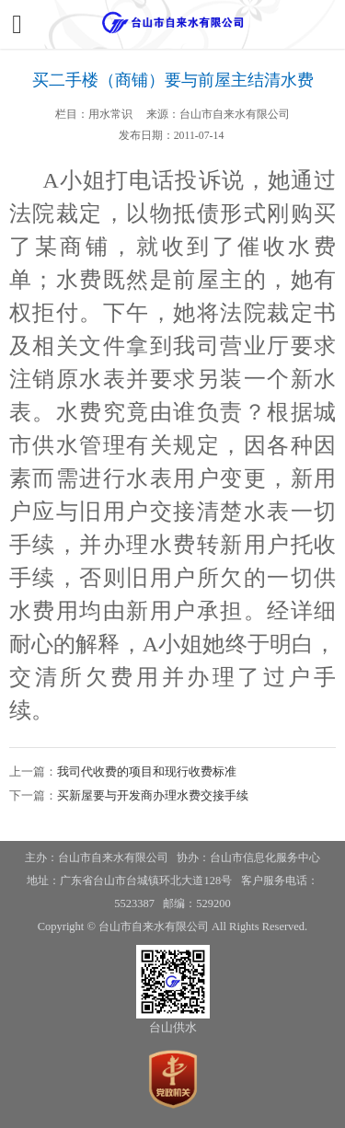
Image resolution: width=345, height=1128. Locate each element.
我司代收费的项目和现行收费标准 (146, 771)
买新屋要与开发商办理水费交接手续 (152, 795)
